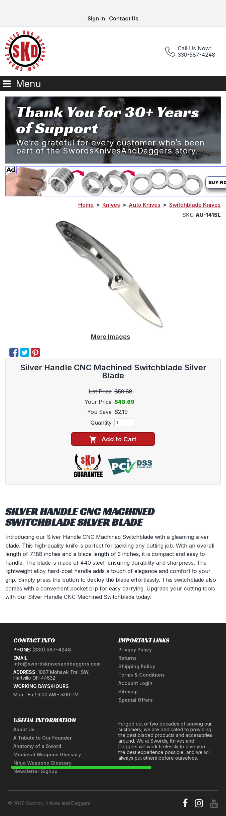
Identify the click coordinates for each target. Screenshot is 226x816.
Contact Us (123, 18)
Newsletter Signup (35, 771)
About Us (23, 729)
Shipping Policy (136, 666)
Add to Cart (113, 439)
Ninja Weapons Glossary (42, 763)
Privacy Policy (135, 649)
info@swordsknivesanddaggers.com (57, 664)
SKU (188, 214)
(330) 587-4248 (51, 649)
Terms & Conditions (141, 675)
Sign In (96, 18)
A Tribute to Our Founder (42, 738)
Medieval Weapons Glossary (47, 754)
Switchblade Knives (195, 204)
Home (86, 204)
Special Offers (135, 700)
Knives (111, 204)
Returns (127, 658)
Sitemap (128, 691)
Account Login (135, 683)
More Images (110, 336)
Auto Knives (144, 204)
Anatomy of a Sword (37, 746)
